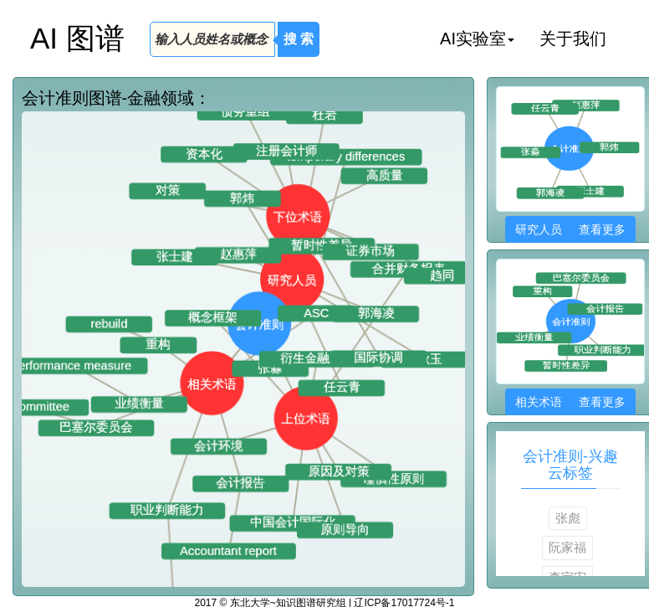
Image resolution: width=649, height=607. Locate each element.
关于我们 (572, 38)
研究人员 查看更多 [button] (570, 229)
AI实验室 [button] (477, 38)
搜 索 (299, 39)
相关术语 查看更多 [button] (570, 402)
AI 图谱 (77, 38)
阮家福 (567, 547)
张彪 (567, 518)
